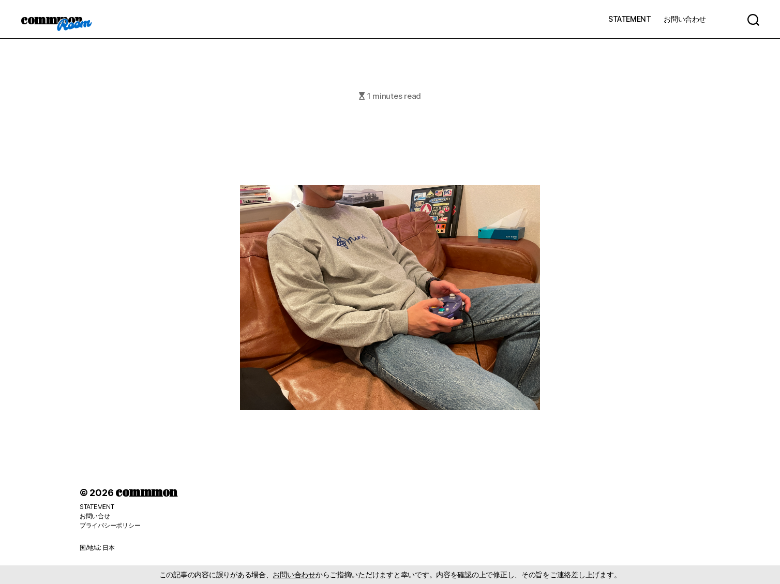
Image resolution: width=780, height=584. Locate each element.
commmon (51, 19)
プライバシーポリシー (110, 525)
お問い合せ (95, 516)
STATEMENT (629, 18)
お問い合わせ (685, 18)
